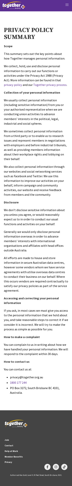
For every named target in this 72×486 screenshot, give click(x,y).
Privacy (8, 462)
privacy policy (13, 85)
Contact (9, 445)
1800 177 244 (18, 382)
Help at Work (11, 451)
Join (7, 440)
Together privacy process (50, 85)
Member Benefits (14, 456)
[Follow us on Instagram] (56, 467)
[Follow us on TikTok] (64, 467)
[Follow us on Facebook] (47, 467)
